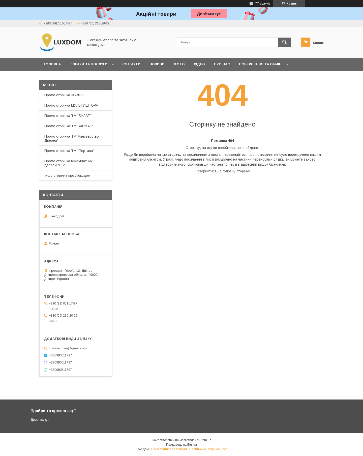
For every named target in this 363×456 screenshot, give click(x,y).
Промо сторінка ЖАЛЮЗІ (64, 95)
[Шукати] (284, 42)
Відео (199, 64)
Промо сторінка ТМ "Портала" (69, 151)
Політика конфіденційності (208, 449)
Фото (179, 64)
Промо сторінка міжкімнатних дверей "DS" (68, 163)
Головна (52, 64)
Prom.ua (205, 440)
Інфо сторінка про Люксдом (67, 175)
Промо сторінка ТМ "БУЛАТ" (67, 116)
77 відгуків (262, 3)
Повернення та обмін (260, 64)
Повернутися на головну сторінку (222, 171)
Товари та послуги (88, 64)
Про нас (222, 64)
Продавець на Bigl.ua (181, 444)
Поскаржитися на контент (169, 449)
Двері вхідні (40, 419)
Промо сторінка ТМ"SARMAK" (68, 126)
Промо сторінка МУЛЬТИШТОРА (71, 105)
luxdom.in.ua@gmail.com (68, 348)
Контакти (131, 64)
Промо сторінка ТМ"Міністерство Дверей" (71, 138)
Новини (157, 64)
